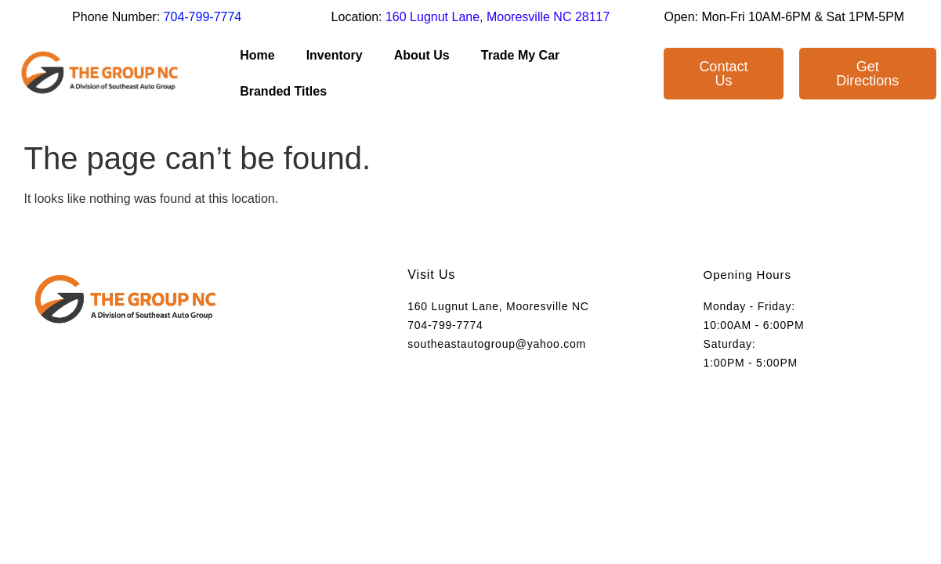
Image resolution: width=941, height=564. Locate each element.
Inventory (334, 55)
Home (257, 55)
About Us (422, 55)
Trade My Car (520, 55)
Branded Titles (283, 91)
